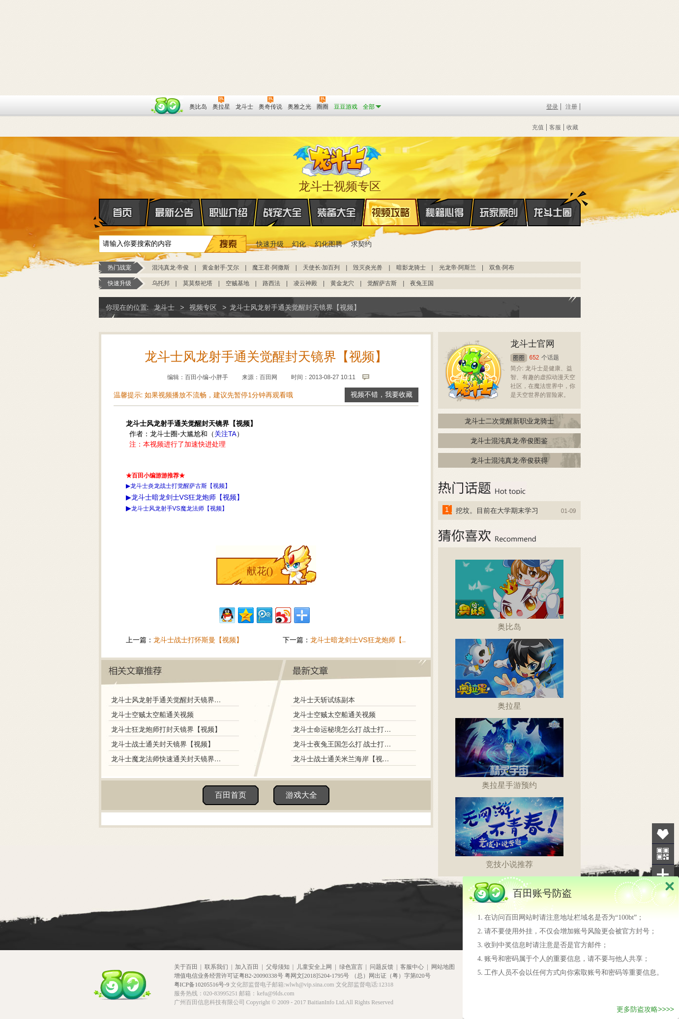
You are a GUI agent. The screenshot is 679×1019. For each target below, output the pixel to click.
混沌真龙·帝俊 (170, 267)
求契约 (361, 244)
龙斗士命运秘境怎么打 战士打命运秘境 (344, 729)
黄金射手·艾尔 (220, 267)
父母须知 (278, 966)
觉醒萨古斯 (382, 283)
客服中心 (412, 966)
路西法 (271, 283)
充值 (538, 127)
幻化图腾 (328, 244)
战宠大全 (283, 212)
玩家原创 (499, 212)
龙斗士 (338, 158)
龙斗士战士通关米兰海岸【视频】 (344, 759)
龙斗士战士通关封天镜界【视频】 (162, 744)
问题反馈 (381, 966)
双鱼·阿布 (501, 267)
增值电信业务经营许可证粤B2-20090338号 (228, 975)
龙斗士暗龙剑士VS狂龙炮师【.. (358, 640)
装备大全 (337, 212)
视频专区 (203, 307)
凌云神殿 (305, 283)
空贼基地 (237, 283)
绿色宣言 (351, 966)
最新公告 (175, 212)
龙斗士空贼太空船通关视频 (152, 715)
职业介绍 (229, 212)
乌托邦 (161, 283)
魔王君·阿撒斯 (270, 267)
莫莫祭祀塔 (197, 283)
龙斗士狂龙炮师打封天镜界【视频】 (166, 729)
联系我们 (216, 966)
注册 (571, 106)
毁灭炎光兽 (368, 267)
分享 (663, 875)
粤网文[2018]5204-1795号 (317, 975)
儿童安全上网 (314, 966)
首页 (99, 213)
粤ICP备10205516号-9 (202, 984)
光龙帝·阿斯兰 (457, 267)
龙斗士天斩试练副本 (324, 700)
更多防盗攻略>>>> (645, 1009)
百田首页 (230, 795)
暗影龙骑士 (411, 267)
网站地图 (443, 966)
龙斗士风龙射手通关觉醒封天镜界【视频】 (166, 700)
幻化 (299, 244)
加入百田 (247, 966)
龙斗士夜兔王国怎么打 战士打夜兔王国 (344, 744)
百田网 (167, 105)
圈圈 (518, 357)
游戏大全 (301, 795)
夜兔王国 (422, 283)
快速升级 (270, 244)
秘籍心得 (445, 212)
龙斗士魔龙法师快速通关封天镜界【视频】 (166, 759)
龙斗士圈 (553, 203)
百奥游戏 (123, 99)
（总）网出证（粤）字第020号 (391, 975)
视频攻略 (391, 212)
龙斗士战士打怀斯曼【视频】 (198, 640)
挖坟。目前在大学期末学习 (497, 510)
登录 (552, 106)
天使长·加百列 (321, 267)
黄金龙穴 (342, 283)
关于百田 (186, 966)
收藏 (572, 127)
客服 (555, 127)
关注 (663, 854)
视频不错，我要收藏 (382, 394)
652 (534, 357)
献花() (260, 571)
